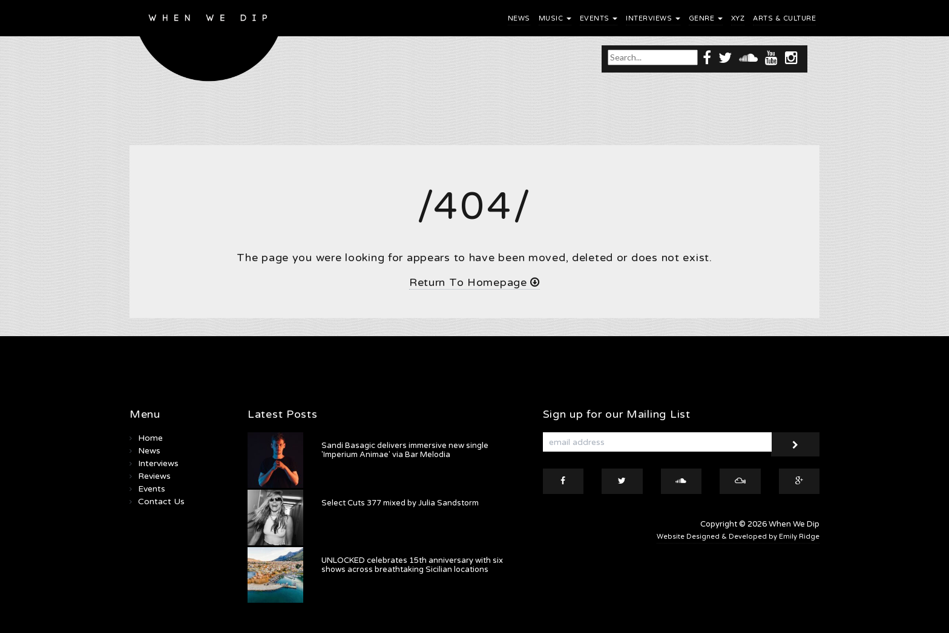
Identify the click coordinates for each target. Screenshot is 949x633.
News (519, 18)
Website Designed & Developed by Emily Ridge (738, 536)
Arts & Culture (784, 18)
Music (555, 18)
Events (599, 18)
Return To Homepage (474, 282)
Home (150, 438)
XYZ (738, 18)
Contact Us (161, 501)
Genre (706, 18)
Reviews (154, 476)
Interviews (653, 18)
